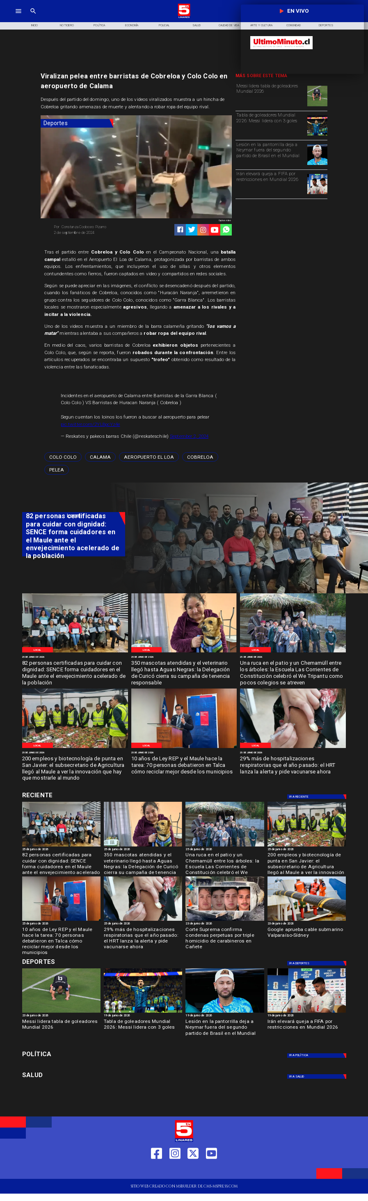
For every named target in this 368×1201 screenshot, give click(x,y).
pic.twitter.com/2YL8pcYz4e (90, 424)
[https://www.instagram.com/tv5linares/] (203, 230)
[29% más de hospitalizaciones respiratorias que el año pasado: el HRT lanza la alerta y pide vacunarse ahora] (293, 765)
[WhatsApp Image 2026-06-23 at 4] (184, 747)
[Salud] (196, 25)
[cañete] (224, 920)
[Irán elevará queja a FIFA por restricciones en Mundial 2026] (270, 183)
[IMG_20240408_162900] (293, 747)
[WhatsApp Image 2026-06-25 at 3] (75, 652)
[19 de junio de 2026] (143, 1015)
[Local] (37, 649)
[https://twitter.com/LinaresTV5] (193, 1171)
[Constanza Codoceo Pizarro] (93, 227)
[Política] (99, 25)
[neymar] (317, 164)
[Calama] (100, 457)
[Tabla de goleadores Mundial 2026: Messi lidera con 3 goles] (270, 124)
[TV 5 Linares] (33, 17)
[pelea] (56, 469)
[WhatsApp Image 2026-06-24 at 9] (293, 652)
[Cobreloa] (200, 457)
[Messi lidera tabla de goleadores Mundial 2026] (270, 95)
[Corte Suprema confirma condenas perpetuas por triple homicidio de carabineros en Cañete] (224, 936)
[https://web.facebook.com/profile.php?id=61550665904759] (156, 1171)
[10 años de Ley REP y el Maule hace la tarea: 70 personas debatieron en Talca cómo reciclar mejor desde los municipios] (184, 765)
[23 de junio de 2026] (224, 924)
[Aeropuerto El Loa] (149, 457)
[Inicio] (34, 25)
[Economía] (132, 25)
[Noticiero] (67, 25)
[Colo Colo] (63, 457)
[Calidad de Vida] (229, 25)
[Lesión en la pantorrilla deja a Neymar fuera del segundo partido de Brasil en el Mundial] (270, 154)
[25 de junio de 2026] (75, 656)
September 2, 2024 (189, 436)
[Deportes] (77, 123)
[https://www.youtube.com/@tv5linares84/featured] (215, 230)
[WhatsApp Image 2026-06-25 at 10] (184, 652)
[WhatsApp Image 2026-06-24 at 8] (75, 747)
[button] (63, 457)
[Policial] (164, 25)
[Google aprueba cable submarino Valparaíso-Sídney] (306, 920)
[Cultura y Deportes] (73, 795)
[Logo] (184, 17)
